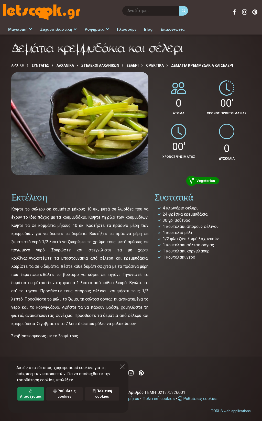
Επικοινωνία (165, 29)
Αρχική (17, 64)
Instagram (245, 12)
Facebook (234, 12)
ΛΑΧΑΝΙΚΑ (65, 64)
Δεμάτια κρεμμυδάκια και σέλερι (202, 64)
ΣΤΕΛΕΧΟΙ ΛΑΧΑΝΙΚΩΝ (100, 64)
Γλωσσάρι (121, 29)
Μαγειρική (19, 29)
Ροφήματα (93, 29)
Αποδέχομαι (30, 393)
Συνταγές (40, 64)
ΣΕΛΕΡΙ (133, 64)
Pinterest (255, 12)
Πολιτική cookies (159, 397)
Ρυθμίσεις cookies (197, 397)
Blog (142, 29)
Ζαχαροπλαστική (56, 29)
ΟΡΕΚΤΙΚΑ (155, 64)
